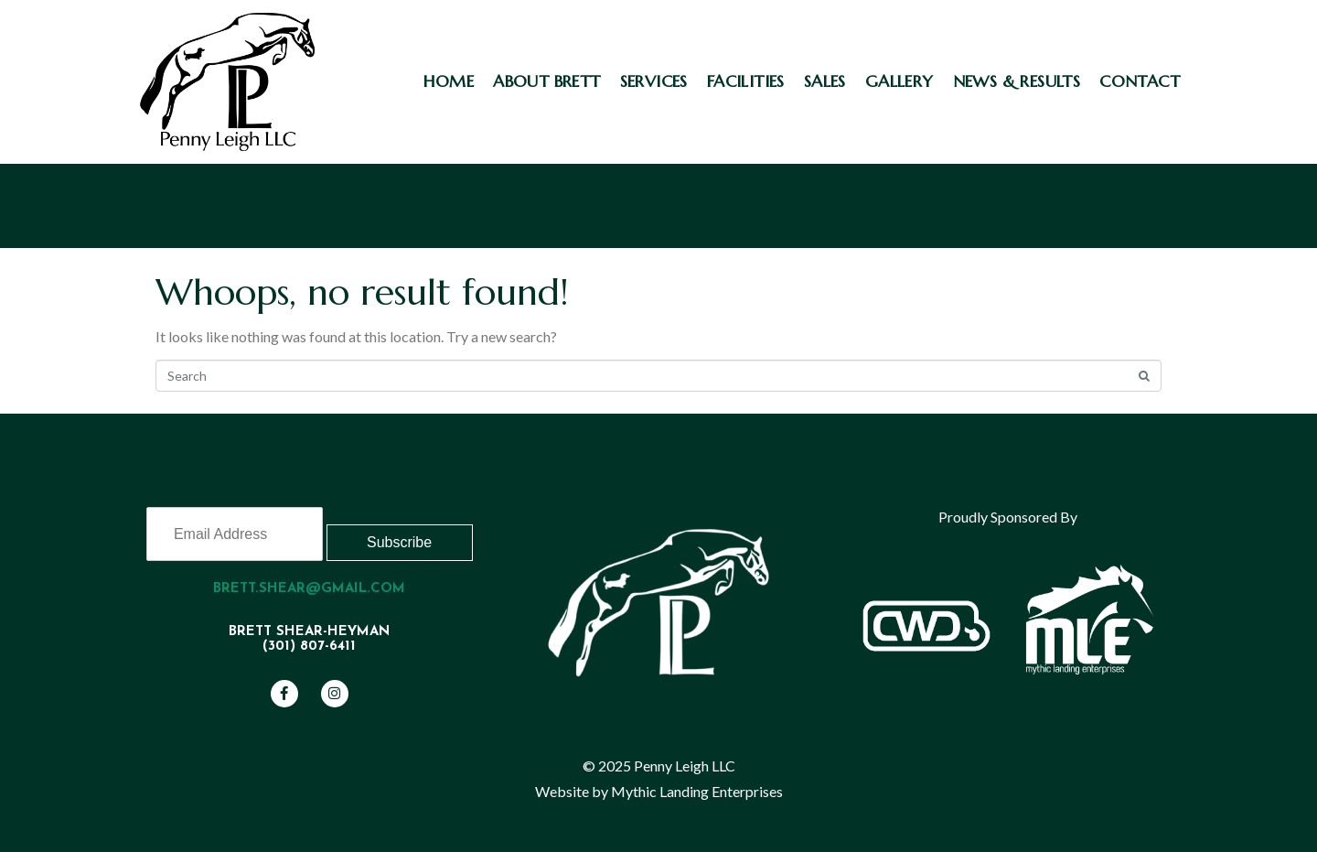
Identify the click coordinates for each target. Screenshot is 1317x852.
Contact (1139, 81)
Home (449, 81)
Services (654, 81)
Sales (825, 81)
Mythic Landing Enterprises (697, 791)
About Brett (546, 81)
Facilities (746, 81)
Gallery (899, 81)
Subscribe (399, 542)
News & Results (1017, 81)
